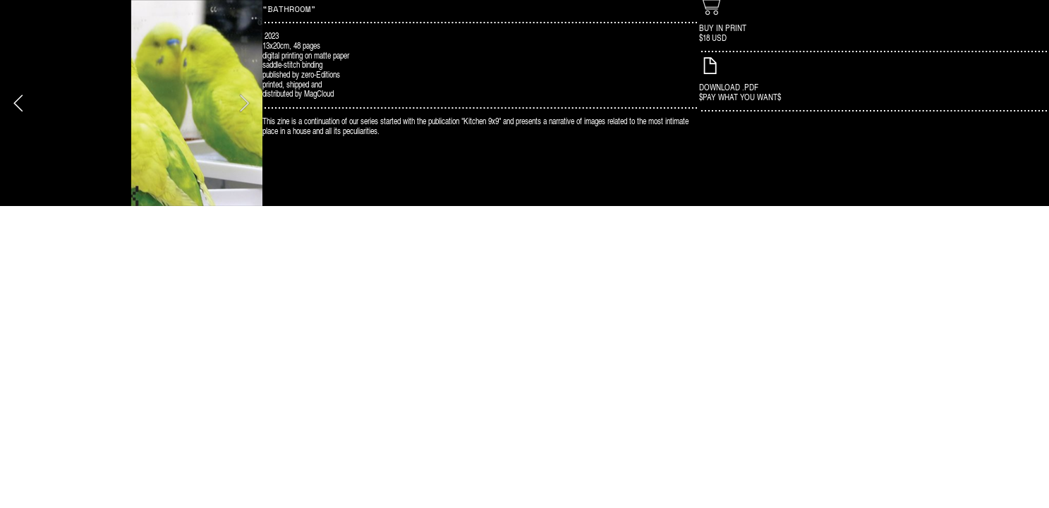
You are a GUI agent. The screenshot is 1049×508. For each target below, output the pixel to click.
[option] (131, 103)
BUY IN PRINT (722, 27)
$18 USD (713, 37)
